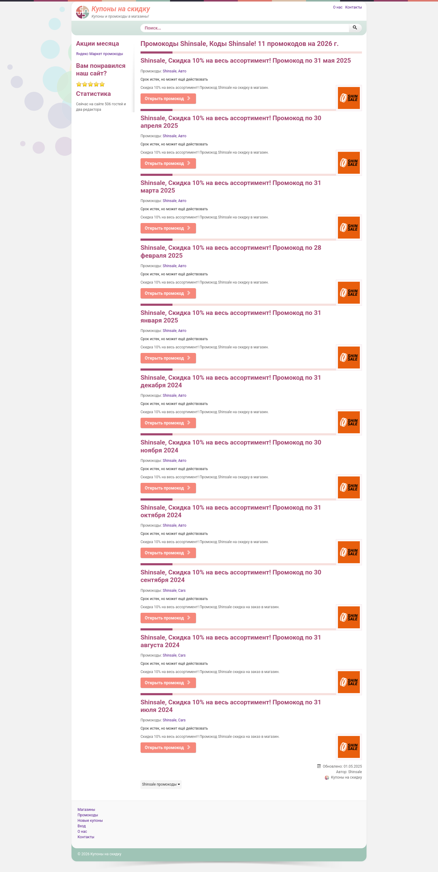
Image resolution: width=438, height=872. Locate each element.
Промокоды (88, 815)
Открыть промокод (168, 98)
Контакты (353, 7)
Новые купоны (90, 820)
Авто (182, 71)
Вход (82, 826)
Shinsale (169, 71)
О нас (337, 7)
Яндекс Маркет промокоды (99, 54)
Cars (182, 590)
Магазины (86, 809)
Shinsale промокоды (161, 784)
